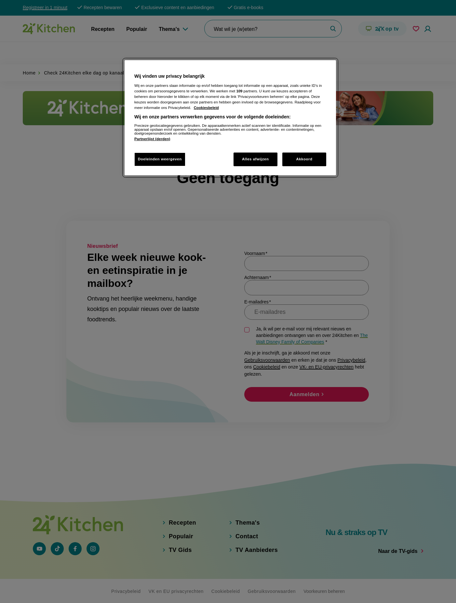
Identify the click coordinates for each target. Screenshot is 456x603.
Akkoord (304, 159)
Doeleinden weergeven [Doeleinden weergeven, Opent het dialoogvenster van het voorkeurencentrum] (160, 159)
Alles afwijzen (255, 159)
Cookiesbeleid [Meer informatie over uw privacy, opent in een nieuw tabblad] (206, 108)
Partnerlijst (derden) (152, 139)
